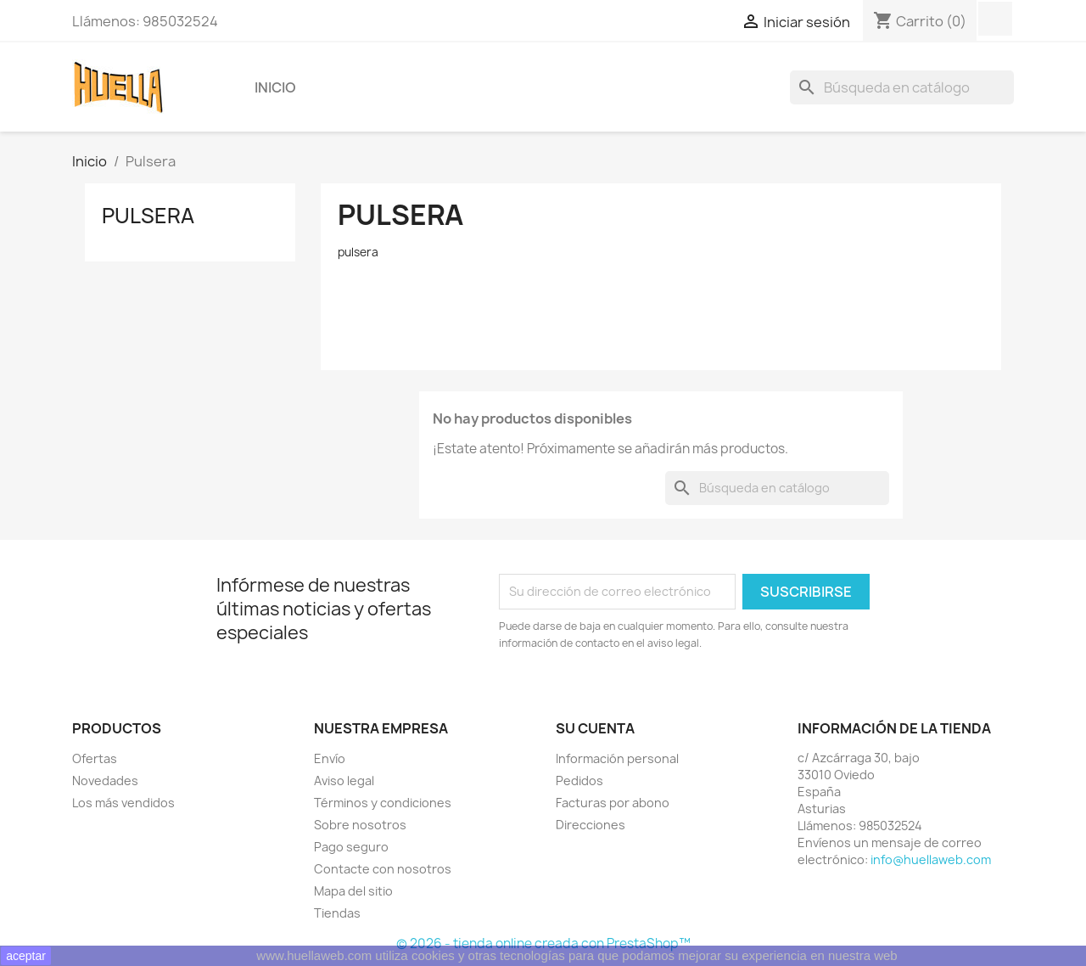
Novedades (105, 780)
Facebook (995, 19)
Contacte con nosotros (382, 869)
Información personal (617, 758)
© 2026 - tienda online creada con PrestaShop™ (543, 943)
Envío (329, 758)
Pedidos (579, 780)
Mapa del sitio (353, 891)
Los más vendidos (123, 803)
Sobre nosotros (360, 825)
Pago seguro (351, 847)
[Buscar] (902, 87)
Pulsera (148, 215)
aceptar (26, 956)
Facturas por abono (612, 803)
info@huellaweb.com (930, 859)
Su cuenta (595, 728)
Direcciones (590, 825)
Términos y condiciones (382, 803)
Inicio (275, 87)
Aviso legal (344, 780)
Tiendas (337, 913)
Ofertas (94, 758)
